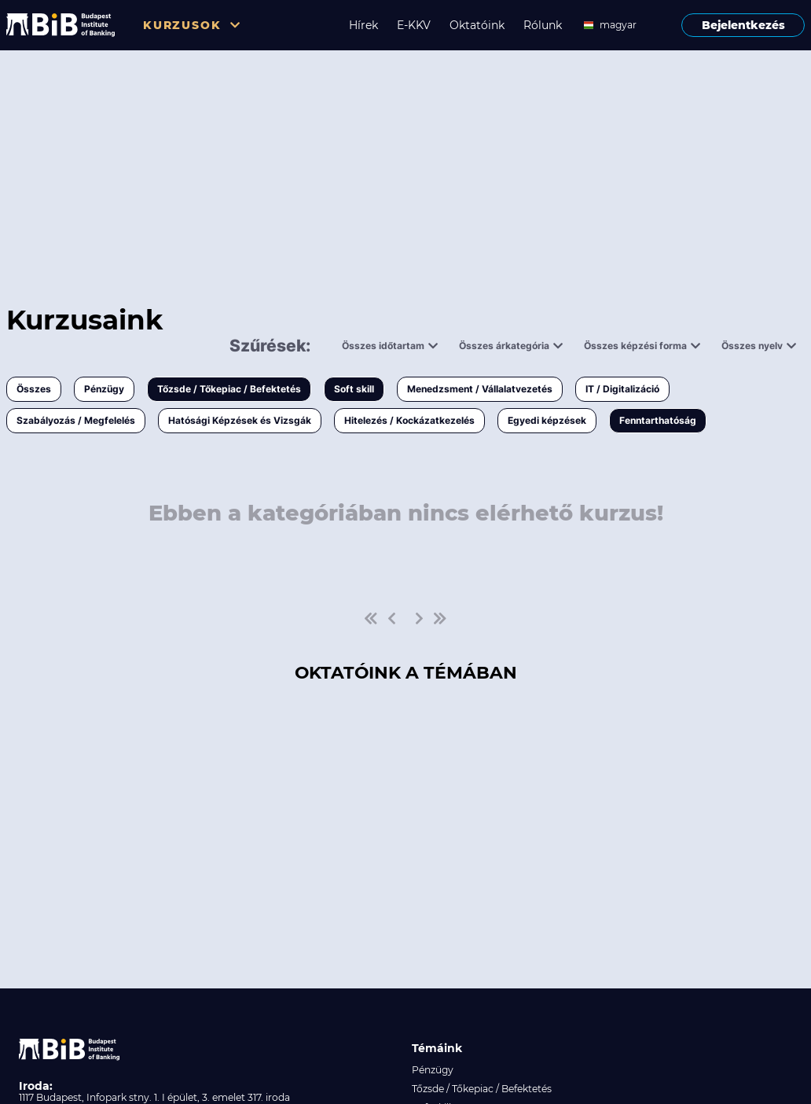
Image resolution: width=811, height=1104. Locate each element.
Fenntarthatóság (657, 420)
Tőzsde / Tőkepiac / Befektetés (229, 389)
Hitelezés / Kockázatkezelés (409, 420)
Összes (34, 389)
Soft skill (354, 389)
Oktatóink (477, 25)
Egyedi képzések (547, 420)
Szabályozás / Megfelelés (76, 420)
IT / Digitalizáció (622, 389)
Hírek (363, 25)
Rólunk (542, 25)
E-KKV (414, 25)
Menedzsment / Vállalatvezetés (479, 389)
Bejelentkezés (743, 25)
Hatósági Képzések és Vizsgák (239, 420)
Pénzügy (104, 389)
